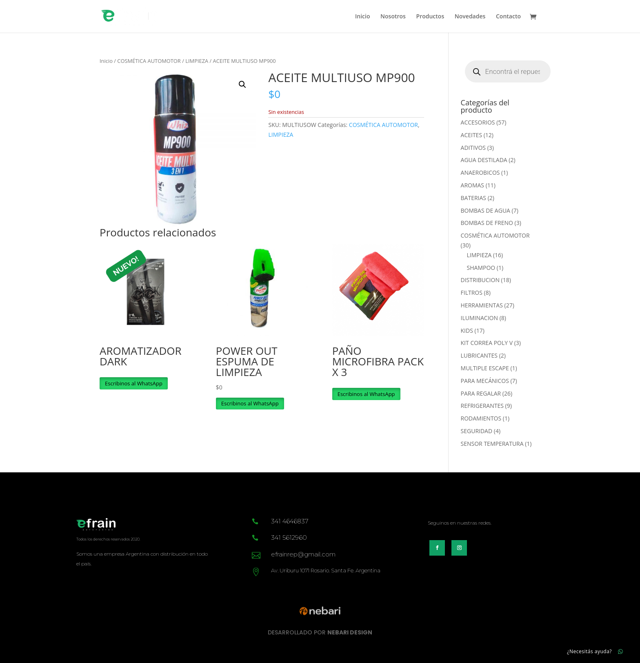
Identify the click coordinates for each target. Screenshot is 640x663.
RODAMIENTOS (481, 418)
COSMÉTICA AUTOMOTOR (148, 61)
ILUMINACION (479, 318)
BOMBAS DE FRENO (487, 223)
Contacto (508, 16)
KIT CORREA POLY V (487, 343)
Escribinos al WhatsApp (133, 383)
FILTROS (471, 292)
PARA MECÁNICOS (485, 381)
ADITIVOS (473, 147)
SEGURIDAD (477, 431)
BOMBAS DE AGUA (485, 210)
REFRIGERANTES (482, 405)
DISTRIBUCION (480, 280)
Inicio (362, 16)
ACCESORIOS (478, 122)
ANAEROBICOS (480, 172)
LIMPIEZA (196, 61)
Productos (430, 16)
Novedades (470, 16)
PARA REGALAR (481, 393)
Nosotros (393, 16)
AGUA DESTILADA (484, 160)
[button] (242, 84)
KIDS (467, 330)
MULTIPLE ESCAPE (485, 368)
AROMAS (472, 185)
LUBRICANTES (479, 355)
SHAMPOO (481, 267)
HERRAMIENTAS (482, 305)
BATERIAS (473, 198)
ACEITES (471, 135)
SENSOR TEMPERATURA (492, 443)
